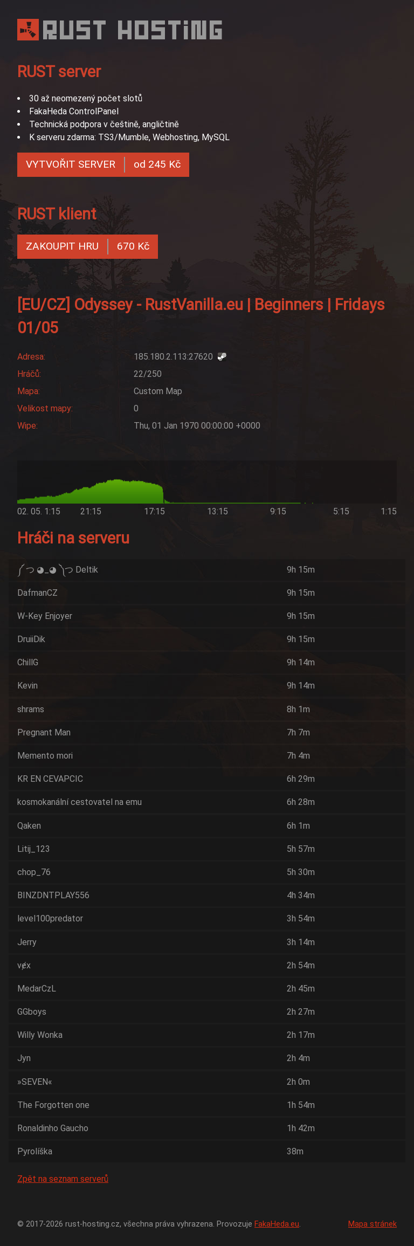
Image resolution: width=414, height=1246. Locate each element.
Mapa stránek (372, 1224)
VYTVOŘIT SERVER (103, 165)
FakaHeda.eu (276, 1224)
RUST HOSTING (134, 30)
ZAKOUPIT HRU (87, 246)
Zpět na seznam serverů (62, 1179)
